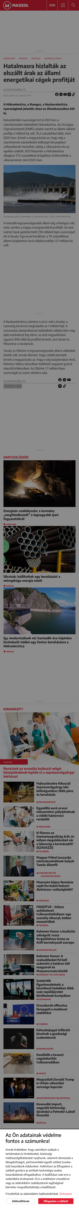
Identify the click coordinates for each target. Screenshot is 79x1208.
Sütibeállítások (20, 1201)
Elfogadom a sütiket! (56, 1201)
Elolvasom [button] (65, 1193)
